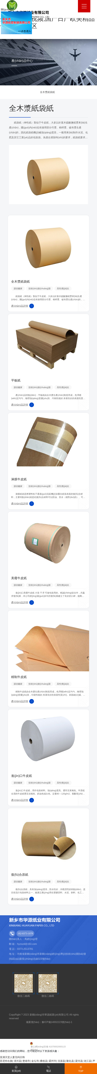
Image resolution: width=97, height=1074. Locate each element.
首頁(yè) (16, 1068)
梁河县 (79, 1061)
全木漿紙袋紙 (47, 92)
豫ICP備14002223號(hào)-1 (57, 1022)
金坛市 (35, 1061)
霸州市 (52, 1061)
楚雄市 (26, 1061)
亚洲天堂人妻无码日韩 (12, 1057)
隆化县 (70, 1061)
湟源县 (61, 1061)
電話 (48, 1068)
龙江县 (87, 1061)
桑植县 (43, 1061)
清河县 (17, 1061)
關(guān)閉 (7, 9)
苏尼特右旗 (6, 1061)
